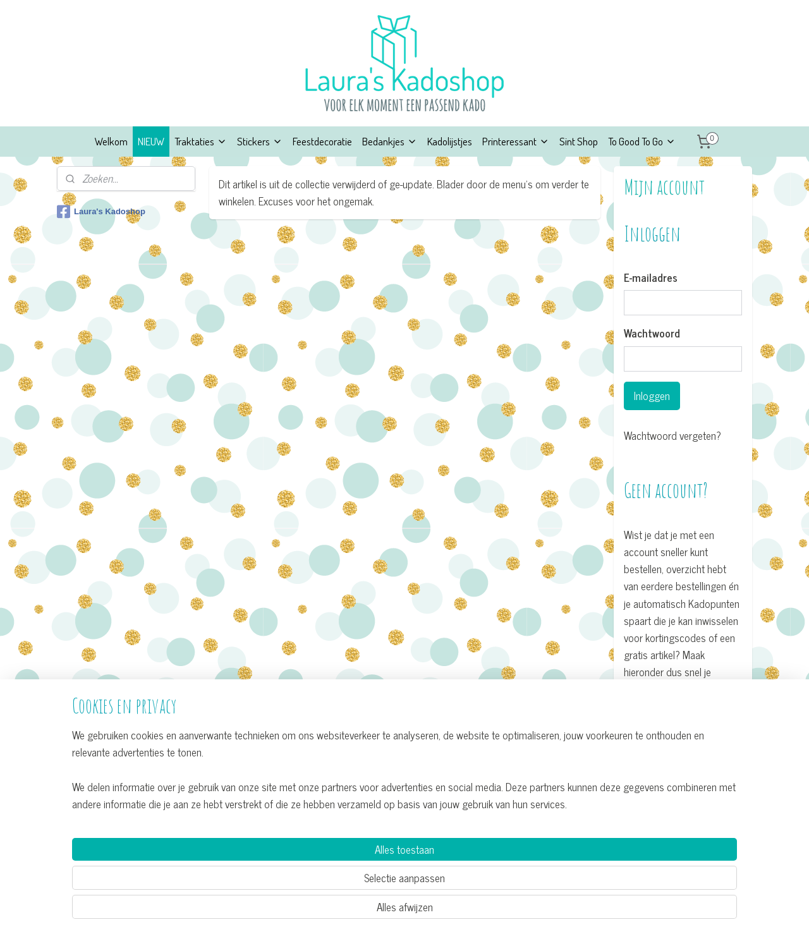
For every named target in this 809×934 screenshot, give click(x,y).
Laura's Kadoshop (101, 211)
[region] (321, 875)
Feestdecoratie (322, 141)
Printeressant (515, 141)
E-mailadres (651, 278)
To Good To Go (642, 141)
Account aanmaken (674, 725)
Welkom (111, 141)
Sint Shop (578, 141)
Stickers (260, 141)
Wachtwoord (652, 333)
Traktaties (200, 141)
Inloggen (652, 395)
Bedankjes (389, 141)
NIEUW (151, 141)
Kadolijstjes (449, 141)
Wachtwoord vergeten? (672, 435)
